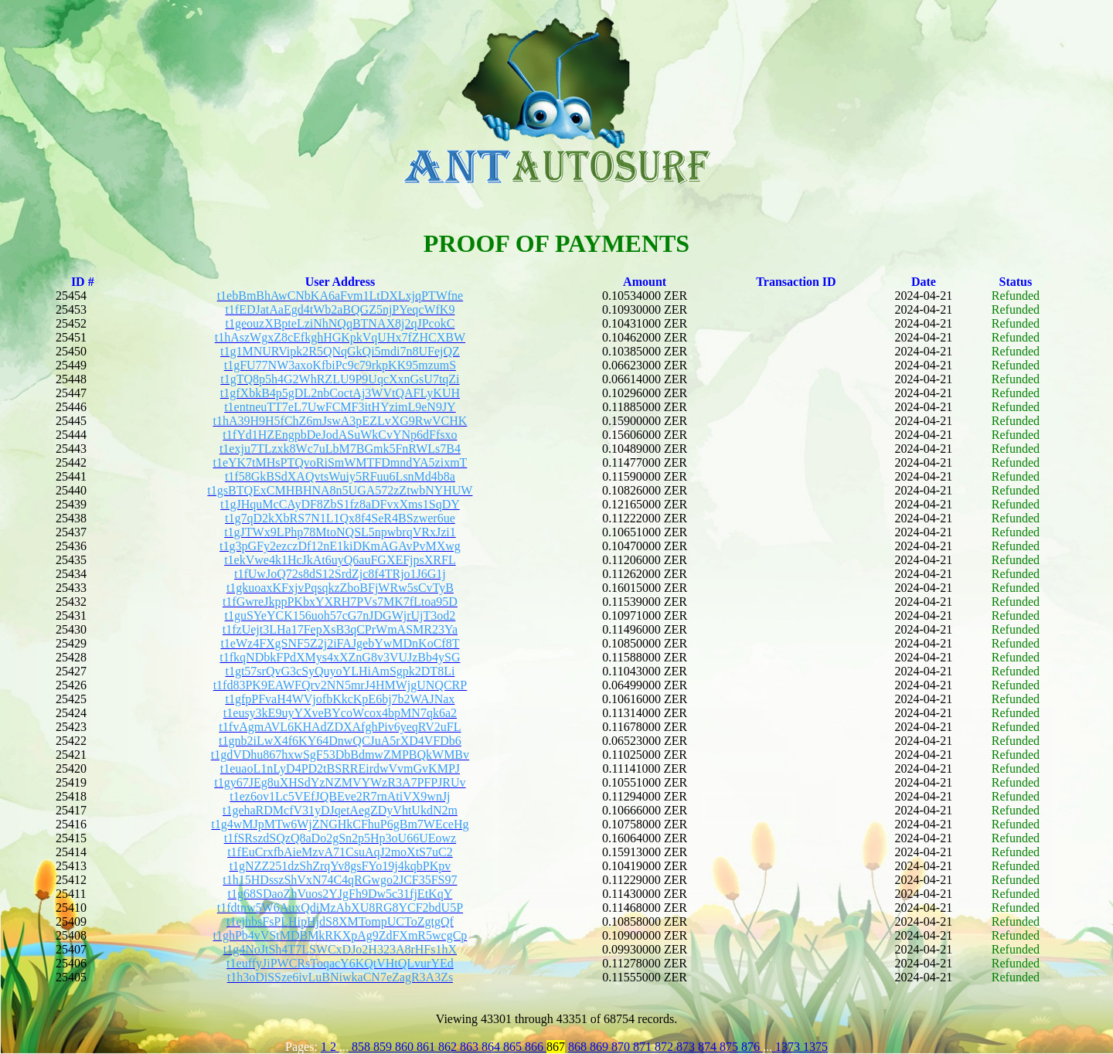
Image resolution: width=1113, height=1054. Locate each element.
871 (644, 1046)
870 (622, 1046)
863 (471, 1046)
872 (665, 1046)
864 (492, 1046)
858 (361, 1046)
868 (579, 1046)
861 (427, 1046)
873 (687, 1046)
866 (535, 1046)
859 (384, 1046)
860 (406, 1046)
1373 (787, 1046)
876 (752, 1046)
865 (514, 1046)
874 (709, 1046)
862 (449, 1046)
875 (730, 1046)
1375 (815, 1046)
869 (600, 1046)
